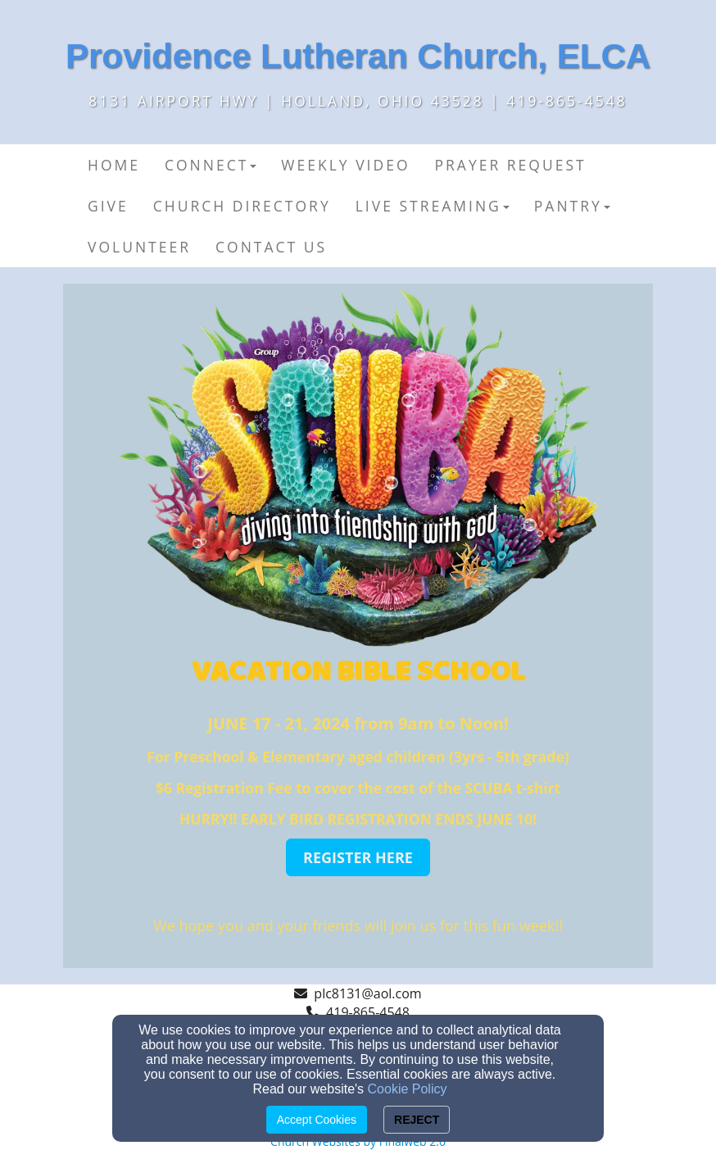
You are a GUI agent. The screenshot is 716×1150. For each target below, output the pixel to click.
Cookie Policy (407, 1089)
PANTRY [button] (572, 206)
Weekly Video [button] (345, 165)
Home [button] (114, 165)
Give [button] (108, 206)
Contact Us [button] (271, 247)
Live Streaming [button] (433, 206)
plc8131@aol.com (367, 993)
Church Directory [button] (242, 206)
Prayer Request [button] (511, 165)
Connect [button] (210, 165)
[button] (358, 857)
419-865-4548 (368, 1012)
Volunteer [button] (139, 247)
